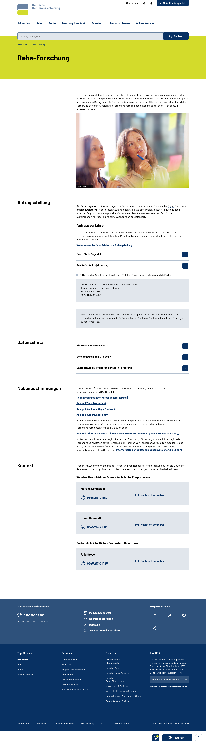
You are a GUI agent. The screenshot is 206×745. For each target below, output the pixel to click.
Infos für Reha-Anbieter (118, 672)
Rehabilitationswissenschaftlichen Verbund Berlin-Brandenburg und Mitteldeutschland (126, 433)
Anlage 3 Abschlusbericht (91, 414)
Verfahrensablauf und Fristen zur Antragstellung (104, 245)
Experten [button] (96, 23)
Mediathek (67, 664)
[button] (132, 3)
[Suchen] (176, 36)
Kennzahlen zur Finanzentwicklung (123, 696)
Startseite (22, 45)
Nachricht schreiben (153, 495)
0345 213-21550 (97, 497)
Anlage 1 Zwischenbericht (91, 403)
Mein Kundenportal (174, 3)
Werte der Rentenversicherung (121, 691)
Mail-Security (87, 723)
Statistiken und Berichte (118, 701)
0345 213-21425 (97, 563)
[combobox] (90, 36)
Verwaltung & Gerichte (117, 686)
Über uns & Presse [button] (119, 23)
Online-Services (145, 23)
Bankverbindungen (71, 679)
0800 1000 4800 (34, 615)
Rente (20, 669)
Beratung (94, 624)
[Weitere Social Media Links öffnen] (154, 629)
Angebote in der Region (73, 669)
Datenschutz (42, 723)
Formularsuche (69, 659)
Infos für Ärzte (113, 667)
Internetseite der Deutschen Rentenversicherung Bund (147, 449)
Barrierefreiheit (122, 723)
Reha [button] (39, 23)
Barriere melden (70, 684)
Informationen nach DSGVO (75, 689)
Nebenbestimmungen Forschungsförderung (101, 397)
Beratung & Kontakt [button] (73, 23)
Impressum (23, 723)
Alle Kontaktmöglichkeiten (104, 630)
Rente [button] (52, 23)
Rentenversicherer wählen (165, 679)
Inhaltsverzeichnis (65, 723)
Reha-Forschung (38, 45)
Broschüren (68, 674)
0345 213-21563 (97, 527)
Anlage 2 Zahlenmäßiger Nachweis (96, 409)
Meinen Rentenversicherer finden (167, 686)
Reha (20, 664)
